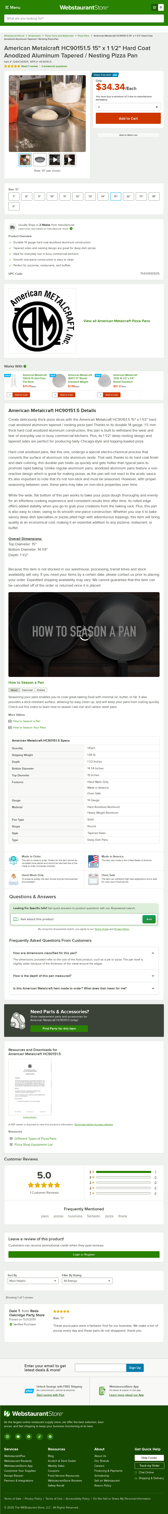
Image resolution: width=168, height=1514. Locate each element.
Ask (149, 919)
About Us (100, 1456)
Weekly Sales (56, 1465)
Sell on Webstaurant (107, 1480)
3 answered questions (54, 66)
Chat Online (144, 1472)
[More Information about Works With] (25, 366)
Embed (41, 690)
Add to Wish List (128, 135)
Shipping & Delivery (149, 1478)
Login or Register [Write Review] (84, 1254)
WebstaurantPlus (14, 1456)
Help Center (149, 1457)
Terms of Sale (12, 1498)
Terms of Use (101, 929)
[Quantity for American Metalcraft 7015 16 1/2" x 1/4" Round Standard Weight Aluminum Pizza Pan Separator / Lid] (100, 394)
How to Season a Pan (26, 682)
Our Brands (101, 1460)
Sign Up (135, 1368)
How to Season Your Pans (29, 727)
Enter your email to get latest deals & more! (45, 1368)
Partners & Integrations (18, 1480)
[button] (25, 159)
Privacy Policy (121, 929)
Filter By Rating (71, 1275)
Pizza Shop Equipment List (46, 1144)
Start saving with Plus (50, 1395)
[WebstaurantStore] (55, 1413)
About (14, 690)
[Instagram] (7, 1436)
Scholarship (101, 1475)
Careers (99, 1465)
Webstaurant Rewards (18, 1460)
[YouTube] (18, 1436)
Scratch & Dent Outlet (62, 1460)
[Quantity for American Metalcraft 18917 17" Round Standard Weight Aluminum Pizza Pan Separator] (55, 394)
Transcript (27, 690)
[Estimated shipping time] (71, 228)
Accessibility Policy (78, 1498)
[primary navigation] (13, 7)
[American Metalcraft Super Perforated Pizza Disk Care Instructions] (29, 1089)
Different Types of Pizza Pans (48, 1138)
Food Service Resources (63, 1475)
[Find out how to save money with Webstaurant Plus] (8, 376)
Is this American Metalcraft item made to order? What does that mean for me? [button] (69, 988)
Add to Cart (21, 394)
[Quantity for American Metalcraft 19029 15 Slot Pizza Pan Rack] (10, 394)
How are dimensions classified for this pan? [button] (45, 953)
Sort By (12, 1275)
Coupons (53, 1470)
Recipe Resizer (13, 1475)
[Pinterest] (50, 1436)
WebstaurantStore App (18, 1465)
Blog (51, 1456)
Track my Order (149, 1465)
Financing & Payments (108, 1470)
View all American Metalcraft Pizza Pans (116, 321)
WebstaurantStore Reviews (65, 1480)
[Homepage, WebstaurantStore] (84, 7)
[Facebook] (28, 1436)
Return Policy (102, 1485)
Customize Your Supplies (20, 1470)
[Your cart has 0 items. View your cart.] (157, 7)
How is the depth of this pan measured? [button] (42, 976)
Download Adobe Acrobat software (93, 1124)
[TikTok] (39, 1436)
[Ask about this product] (84, 919)
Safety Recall (56, 1485)
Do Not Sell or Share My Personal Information (122, 1498)
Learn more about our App (126, 1395)
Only (99, 80)
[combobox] (84, 18)
